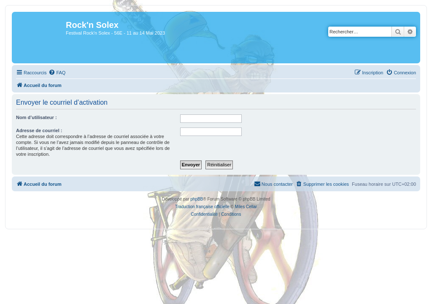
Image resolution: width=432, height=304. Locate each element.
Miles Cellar (246, 206)
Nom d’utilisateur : (36, 117)
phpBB (196, 199)
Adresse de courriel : (39, 130)
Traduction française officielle (202, 206)
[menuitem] (57, 73)
